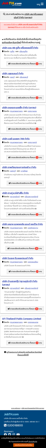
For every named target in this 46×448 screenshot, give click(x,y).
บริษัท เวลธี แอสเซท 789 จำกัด (16, 138)
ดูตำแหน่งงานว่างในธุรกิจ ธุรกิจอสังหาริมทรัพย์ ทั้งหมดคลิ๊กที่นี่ (24, 353)
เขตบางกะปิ (32, 142)
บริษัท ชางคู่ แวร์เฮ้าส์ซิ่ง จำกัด (15, 193)
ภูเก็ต (12, 51)
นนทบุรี (13, 170)
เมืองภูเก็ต (23, 51)
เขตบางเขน (32, 111)
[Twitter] (9, 434)
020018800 (15, 425)
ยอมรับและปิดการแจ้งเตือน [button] (23, 445)
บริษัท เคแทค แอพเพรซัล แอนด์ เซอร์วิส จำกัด (22, 224)
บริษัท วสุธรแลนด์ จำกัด (12, 73)
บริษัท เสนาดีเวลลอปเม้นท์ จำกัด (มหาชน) (28, 15)
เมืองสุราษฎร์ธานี (31, 196)
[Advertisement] (23, 382)
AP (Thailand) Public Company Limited (21, 318)
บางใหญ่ (24, 170)
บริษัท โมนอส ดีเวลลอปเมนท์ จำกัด (17, 258)
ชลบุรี (12, 77)
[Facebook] (5, 434)
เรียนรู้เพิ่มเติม (32, 442)
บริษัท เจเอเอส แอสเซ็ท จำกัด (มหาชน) (19, 107)
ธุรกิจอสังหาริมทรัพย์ (11, 42)
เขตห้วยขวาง (33, 227)
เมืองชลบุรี (24, 77)
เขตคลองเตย (33, 322)
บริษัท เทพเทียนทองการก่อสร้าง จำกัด (19, 167)
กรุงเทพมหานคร (16, 111)
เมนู (38, 4)
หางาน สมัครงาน (15, 408)
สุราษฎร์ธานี (15, 196)
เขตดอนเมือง (33, 261)
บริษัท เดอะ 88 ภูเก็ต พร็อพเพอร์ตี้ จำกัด (20, 47)
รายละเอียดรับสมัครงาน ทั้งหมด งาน (25, 63)
